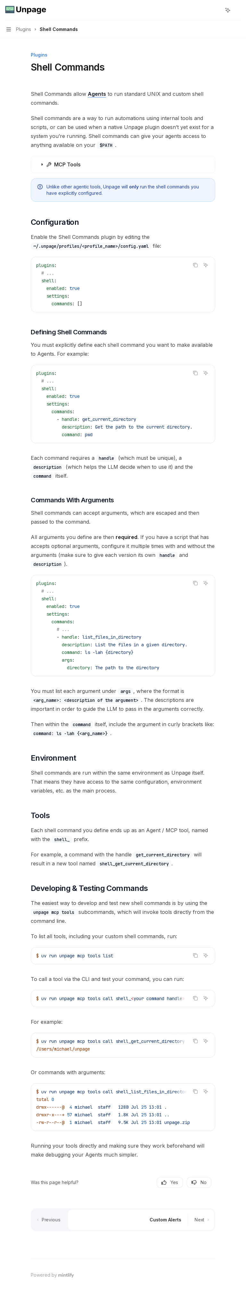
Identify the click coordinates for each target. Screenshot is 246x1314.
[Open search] (216, 10)
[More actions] (237, 10)
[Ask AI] (205, 265)
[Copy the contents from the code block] (195, 265)
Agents (97, 94)
